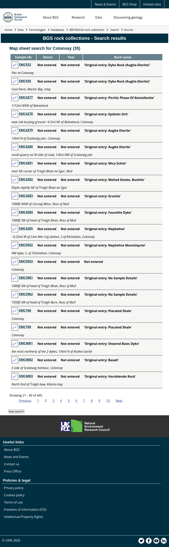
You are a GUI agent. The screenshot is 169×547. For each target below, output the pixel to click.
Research (78, 17)
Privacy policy (13, 488)
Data (98, 17)
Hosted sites (152, 4)
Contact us (11, 464)
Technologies (37, 30)
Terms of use (13, 502)
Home (8, 30)
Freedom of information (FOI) (25, 509)
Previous (25, 400)
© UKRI (11, 540)
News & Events (105, 4)
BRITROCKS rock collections (87, 30)
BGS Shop (129, 4)
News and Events (16, 457)
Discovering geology (128, 17)
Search (114, 30)
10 (108, 400)
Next (119, 400)
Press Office (12, 471)
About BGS (50, 17)
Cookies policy (14, 495)
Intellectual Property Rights (23, 517)
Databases (57, 30)
